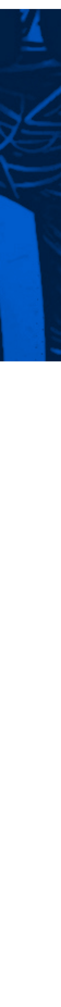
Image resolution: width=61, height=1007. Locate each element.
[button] (55, 4)
